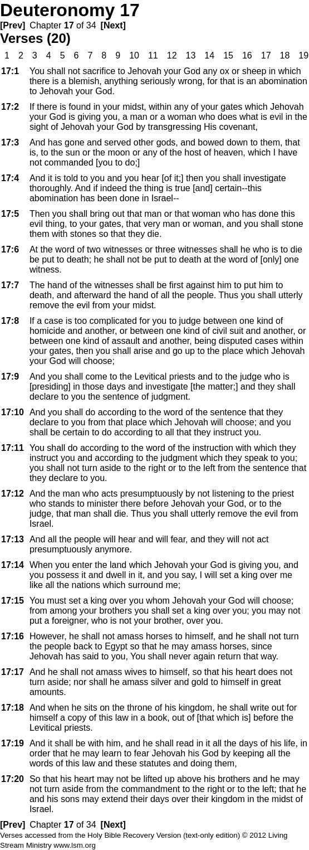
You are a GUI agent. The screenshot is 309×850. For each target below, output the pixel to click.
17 (69, 25)
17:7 (10, 285)
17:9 (10, 376)
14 (209, 55)
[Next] (113, 25)
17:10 (12, 412)
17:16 (12, 636)
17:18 (12, 707)
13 (191, 55)
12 (172, 55)
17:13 (12, 539)
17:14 (12, 565)
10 (134, 55)
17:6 (10, 249)
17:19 (12, 743)
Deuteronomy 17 (70, 10)
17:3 (10, 142)
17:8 (10, 321)
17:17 (12, 672)
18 (285, 55)
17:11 (12, 448)
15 (228, 55)
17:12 (12, 493)
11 (153, 55)
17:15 (12, 600)
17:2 (10, 106)
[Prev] (12, 25)
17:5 (10, 213)
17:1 (10, 71)
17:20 (12, 779)
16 (247, 55)
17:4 (10, 178)
